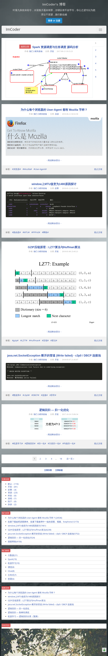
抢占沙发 (98, 169)
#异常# (53, 395)
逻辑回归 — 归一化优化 (54, 410)
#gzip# (15, 340)
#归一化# (41, 443)
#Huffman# (34, 340)
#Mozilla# (27, 169)
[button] (54, 20)
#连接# (44, 395)
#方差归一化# (54, 443)
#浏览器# (16, 169)
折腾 (57, 188)
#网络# (45, 232)
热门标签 (5, 550)
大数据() (12, 555)
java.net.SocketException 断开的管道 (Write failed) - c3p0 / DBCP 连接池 (54, 355)
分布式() (12, 574)
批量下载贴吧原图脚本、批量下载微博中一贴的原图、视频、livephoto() (43, 521)
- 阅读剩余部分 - (54, 160)
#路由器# (16, 232)
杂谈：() (12, 504)
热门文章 (5, 513)
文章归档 (48, 470)
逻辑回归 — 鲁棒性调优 (18, 612)
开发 (52, 51)
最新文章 (5, 588)
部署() (11, 578)
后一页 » (70, 458)
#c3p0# (26, 395)
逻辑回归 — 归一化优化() (21, 537)
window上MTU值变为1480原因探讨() (27, 525)
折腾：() (12, 489)
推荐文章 (25, 47)
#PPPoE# (35, 232)
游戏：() (12, 498)
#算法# (53, 340)
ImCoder (13, 29)
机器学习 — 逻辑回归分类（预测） (23, 616)
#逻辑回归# (30, 443)
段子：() (12, 501)
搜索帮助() (15, 541)
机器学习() (13, 563)
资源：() (12, 492)
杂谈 (57, 114)
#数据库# (16, 395)
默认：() (13, 483)
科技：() (12, 495)
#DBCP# (35, 395)
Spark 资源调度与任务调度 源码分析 (55, 47)
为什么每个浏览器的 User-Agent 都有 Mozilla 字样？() (35, 517)
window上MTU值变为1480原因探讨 (54, 184)
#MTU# (26, 232)
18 (61, 458)
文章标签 (59, 470)
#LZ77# (23, 340)
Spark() (12, 559)
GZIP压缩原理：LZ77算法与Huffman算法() (29, 529)
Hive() (11, 571)
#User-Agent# (40, 169)
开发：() (12, 486)
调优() (11, 567)
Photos (5, 625)
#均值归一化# (68, 443)
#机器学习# (17, 443)
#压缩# (45, 340)
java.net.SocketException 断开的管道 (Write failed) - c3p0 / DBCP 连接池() (43, 533)
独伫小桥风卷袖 (35, 51)
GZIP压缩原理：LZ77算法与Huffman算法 (54, 247)
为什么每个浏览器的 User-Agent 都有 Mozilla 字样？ (54, 109)
